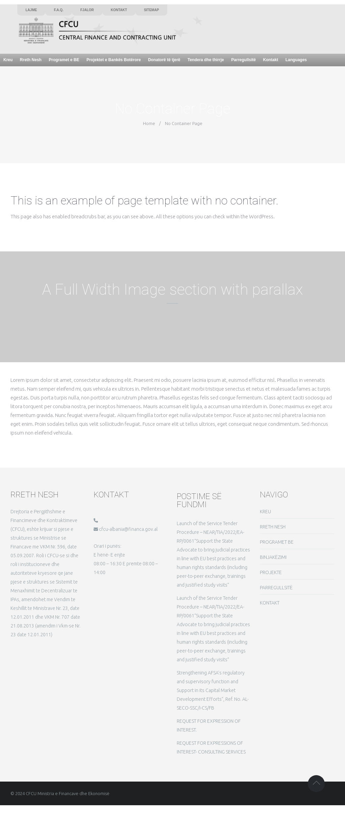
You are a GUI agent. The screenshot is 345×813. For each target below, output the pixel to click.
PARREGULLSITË (276, 587)
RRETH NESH (273, 526)
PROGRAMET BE (277, 542)
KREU (265, 511)
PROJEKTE (271, 572)
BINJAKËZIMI (273, 557)
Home (149, 123)
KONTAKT (269, 603)
